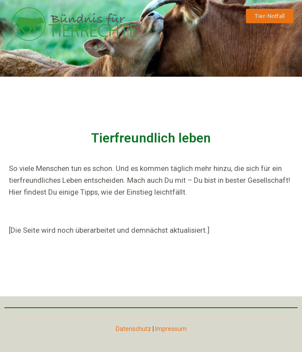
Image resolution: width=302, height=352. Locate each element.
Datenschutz (133, 328)
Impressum (171, 328)
